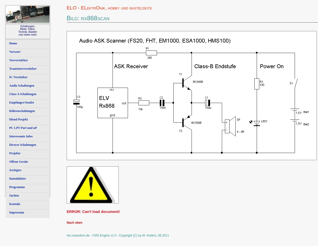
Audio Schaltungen (21, 85)
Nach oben (74, 222)
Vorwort (14, 52)
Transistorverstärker (23, 68)
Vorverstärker (18, 60)
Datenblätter (17, 178)
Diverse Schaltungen (22, 145)
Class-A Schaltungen (22, 94)
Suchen (14, 195)
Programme (17, 187)
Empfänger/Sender (21, 102)
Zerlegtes (15, 170)
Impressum (16, 212)
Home (13, 43)
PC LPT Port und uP (23, 128)
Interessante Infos (21, 136)
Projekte (15, 153)
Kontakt (14, 204)
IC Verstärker (18, 77)
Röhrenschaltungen (22, 111)
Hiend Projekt (18, 119)
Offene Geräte (18, 161)
